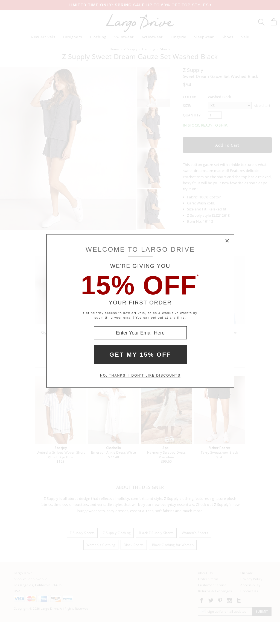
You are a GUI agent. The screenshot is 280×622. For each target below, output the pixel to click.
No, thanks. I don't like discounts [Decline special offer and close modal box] (140, 375)
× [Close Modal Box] (227, 241)
